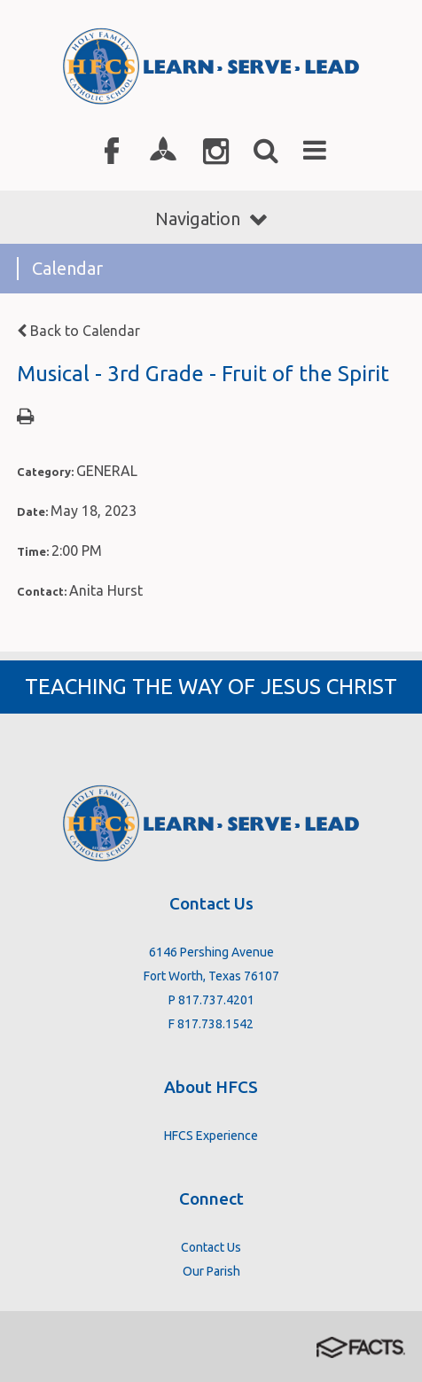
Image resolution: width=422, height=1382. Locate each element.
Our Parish (211, 1271)
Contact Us (211, 1247)
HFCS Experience (211, 1135)
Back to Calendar (78, 331)
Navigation (211, 218)
